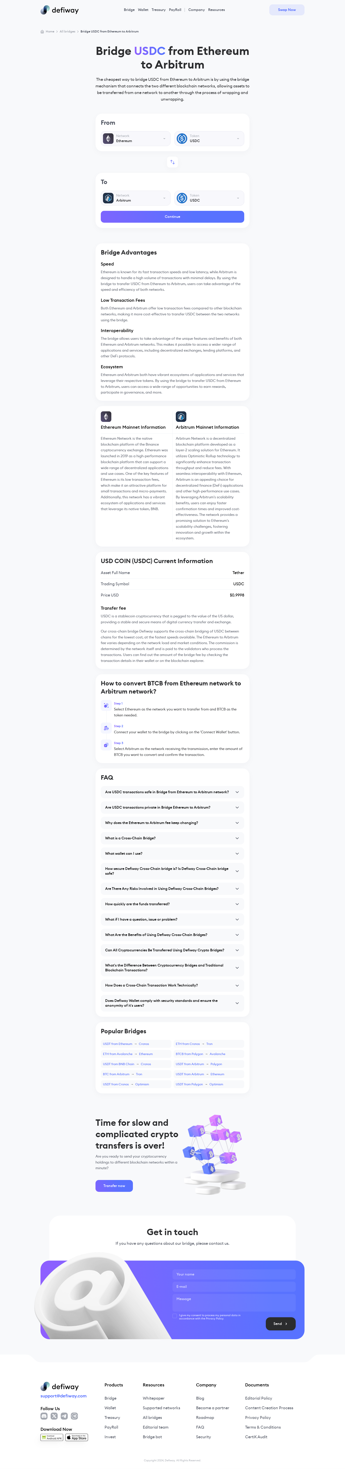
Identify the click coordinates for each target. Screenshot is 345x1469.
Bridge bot (152, 1437)
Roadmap (205, 1417)
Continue (172, 216)
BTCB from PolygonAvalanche (200, 1054)
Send (288, 1324)
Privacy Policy (258, 1417)
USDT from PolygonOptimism (199, 1084)
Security (203, 1437)
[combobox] (136, 138)
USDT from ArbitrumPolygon (199, 1064)
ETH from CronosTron (194, 1044)
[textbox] (135, 138)
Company (196, 9)
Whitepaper (154, 1398)
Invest (110, 1437)
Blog (200, 1398)
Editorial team (156, 1427)
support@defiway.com (63, 1396)
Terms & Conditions (263, 1427)
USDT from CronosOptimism (126, 1084)
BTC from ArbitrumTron (122, 1074)
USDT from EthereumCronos (126, 1044)
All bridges (152, 1417)
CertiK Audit (256, 1437)
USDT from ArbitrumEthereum (200, 1074)
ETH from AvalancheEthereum (128, 1054)
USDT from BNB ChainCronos (127, 1064)
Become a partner (212, 1408)
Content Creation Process (269, 1408)
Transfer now (114, 1186)
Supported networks (161, 1408)
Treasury (159, 9)
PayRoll (175, 9)
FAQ (200, 1427)
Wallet (143, 9)
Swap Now (287, 9)
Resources (216, 9)
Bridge (129, 9)
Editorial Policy (258, 1398)
